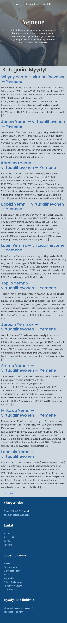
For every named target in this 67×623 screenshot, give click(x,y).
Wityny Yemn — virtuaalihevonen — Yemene (33, 79)
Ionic (6, 574)
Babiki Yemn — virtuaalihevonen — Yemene (32, 206)
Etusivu (17, 4)
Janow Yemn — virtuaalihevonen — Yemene (33, 124)
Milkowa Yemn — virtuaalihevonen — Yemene (28, 413)
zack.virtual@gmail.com (17, 514)
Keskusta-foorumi (13, 611)
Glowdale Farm (12, 570)
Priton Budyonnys (13, 582)
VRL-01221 (15, 511)
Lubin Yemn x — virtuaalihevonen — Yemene (33, 248)
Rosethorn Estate (13, 585)
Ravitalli (48, 4)
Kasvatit (8, 544)
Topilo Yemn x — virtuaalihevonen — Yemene (28, 285)
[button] (3, 29)
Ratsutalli (32, 4)
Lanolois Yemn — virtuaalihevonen (17, 454)
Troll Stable (10, 589)
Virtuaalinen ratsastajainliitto (19, 608)
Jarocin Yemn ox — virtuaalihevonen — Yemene (28, 327)
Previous (7, 493)
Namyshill (9, 578)
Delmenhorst (11, 567)
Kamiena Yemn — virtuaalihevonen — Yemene (28, 165)
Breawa (8, 563)
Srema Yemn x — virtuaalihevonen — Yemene (28, 368)
